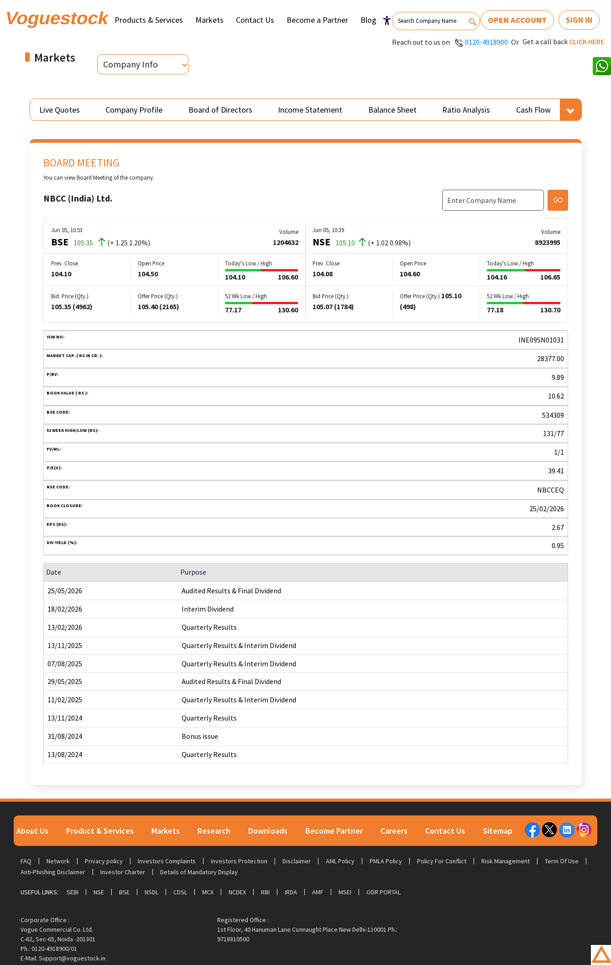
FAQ (26, 861)
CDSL (180, 892)
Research (214, 830)
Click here (586, 41)
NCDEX (237, 892)
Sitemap (497, 830)
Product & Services (100, 830)
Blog (368, 20)
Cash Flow (533, 109)
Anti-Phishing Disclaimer (53, 872)
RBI (265, 892)
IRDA (291, 892)
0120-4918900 (486, 42)
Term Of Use (562, 861)
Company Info (130, 64)
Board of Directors (220, 109)
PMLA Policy (386, 861)
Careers (394, 830)
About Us (32, 830)
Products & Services (149, 20)
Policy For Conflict (441, 861)
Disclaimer (296, 861)
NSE (99, 892)
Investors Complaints (167, 861)
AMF (318, 892)
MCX (208, 892)
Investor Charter (122, 872)
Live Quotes (59, 109)
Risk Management (505, 861)
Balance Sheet (392, 109)
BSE (124, 892)
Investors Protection (239, 861)
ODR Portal (383, 892)
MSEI (345, 892)
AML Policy (340, 861)
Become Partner (334, 830)
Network (58, 861)
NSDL (151, 892)
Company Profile (133, 109)
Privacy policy (104, 861)
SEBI (72, 892)
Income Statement (310, 109)
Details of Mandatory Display (199, 872)
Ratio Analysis (466, 109)
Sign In (579, 20)
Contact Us (255, 20)
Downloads (267, 830)
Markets (209, 20)
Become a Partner (317, 20)
